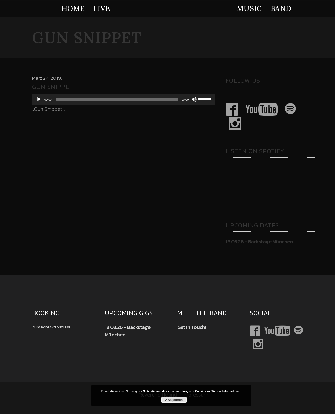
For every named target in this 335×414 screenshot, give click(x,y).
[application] (123, 99)
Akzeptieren (174, 400)
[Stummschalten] (194, 99)
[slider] (117, 99)
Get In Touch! (191, 327)
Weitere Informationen (226, 391)
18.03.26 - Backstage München (259, 241)
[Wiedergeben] (38, 99)
